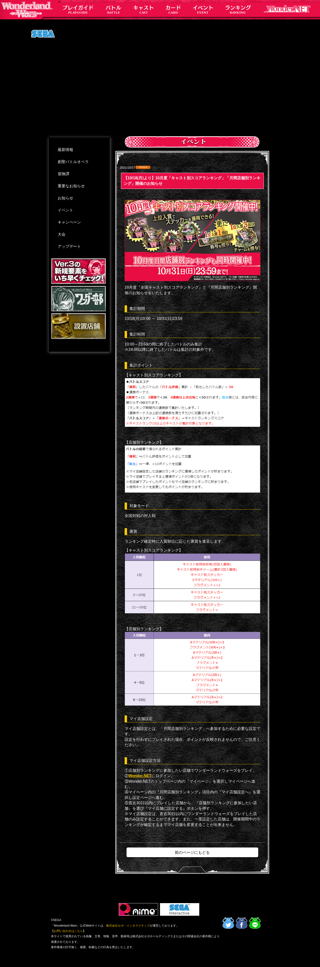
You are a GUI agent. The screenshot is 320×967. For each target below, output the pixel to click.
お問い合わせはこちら (68, 931)
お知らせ (65, 198)
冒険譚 (63, 174)
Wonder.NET (140, 776)
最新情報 (65, 150)
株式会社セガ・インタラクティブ (128, 925)
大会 (61, 234)
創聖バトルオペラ (73, 162)
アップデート (69, 246)
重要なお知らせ (71, 186)
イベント (65, 210)
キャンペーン (69, 222)
